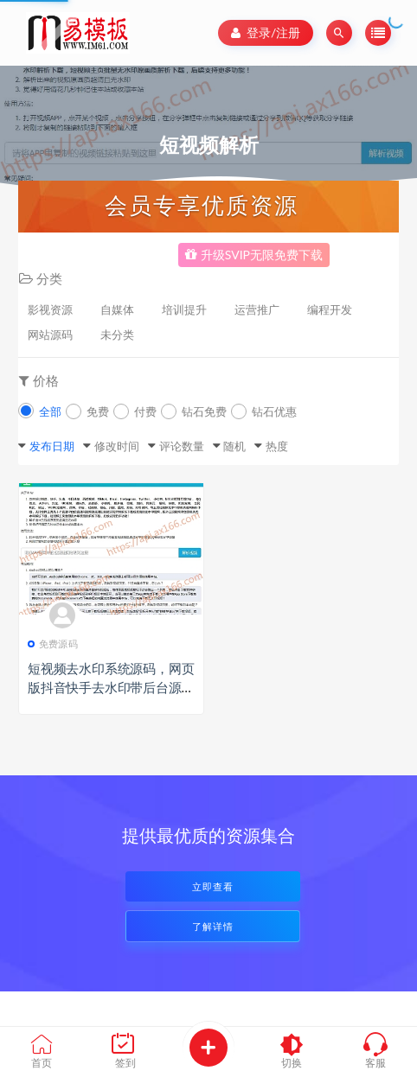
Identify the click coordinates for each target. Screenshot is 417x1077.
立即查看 (213, 886)
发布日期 (51, 446)
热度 (277, 446)
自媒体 (117, 309)
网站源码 (50, 334)
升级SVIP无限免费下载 (254, 254)
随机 (234, 446)
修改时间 (116, 446)
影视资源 (50, 309)
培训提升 (184, 309)
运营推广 (256, 309)
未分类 (117, 334)
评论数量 (181, 446)
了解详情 (213, 926)
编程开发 (329, 309)
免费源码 (53, 643)
